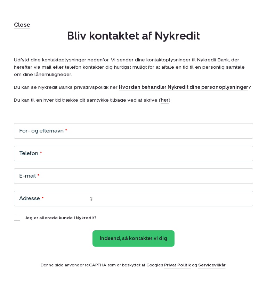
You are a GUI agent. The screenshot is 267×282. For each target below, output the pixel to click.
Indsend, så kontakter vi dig (133, 238)
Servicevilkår (212, 265)
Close (22, 25)
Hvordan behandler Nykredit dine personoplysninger (183, 87)
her (165, 100)
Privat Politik (177, 265)
